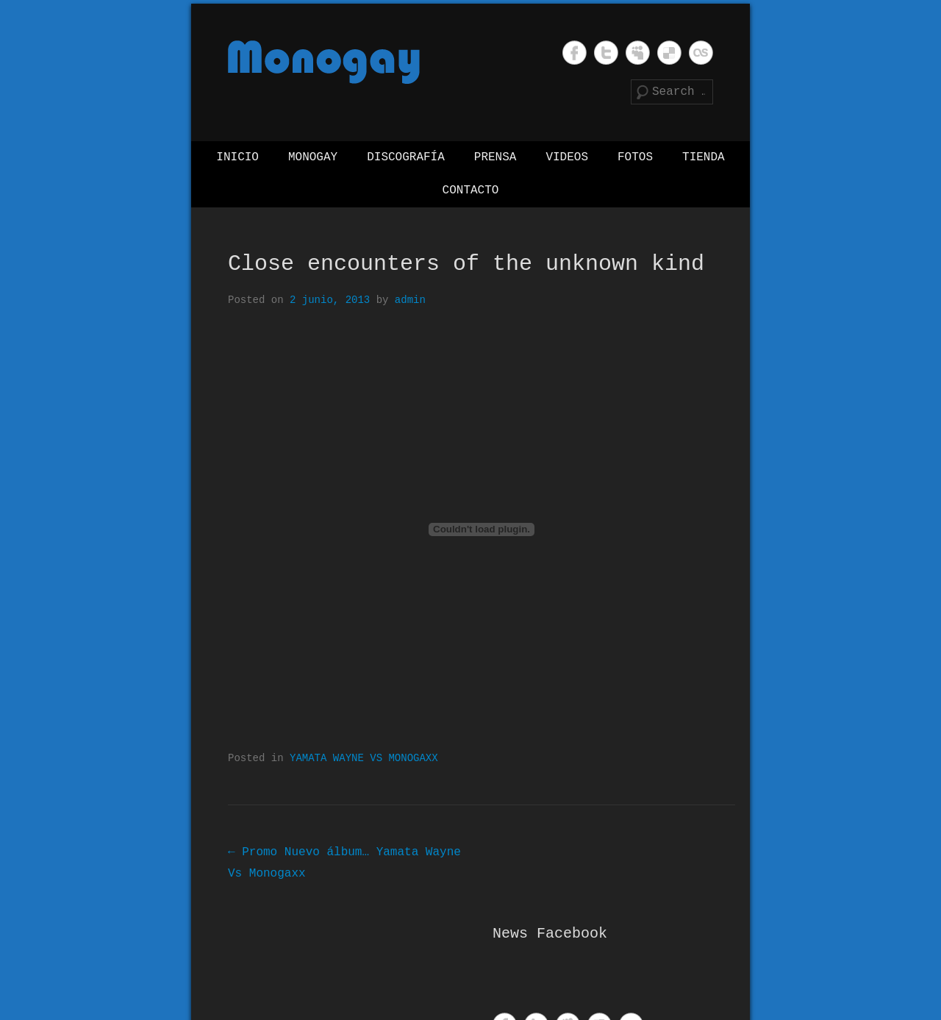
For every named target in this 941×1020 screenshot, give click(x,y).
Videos (566, 157)
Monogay (312, 157)
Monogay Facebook (574, 52)
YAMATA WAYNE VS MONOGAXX (364, 759)
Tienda (703, 157)
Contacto (471, 190)
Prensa (495, 157)
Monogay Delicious (669, 52)
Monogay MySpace (638, 52)
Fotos (635, 157)
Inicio (237, 157)
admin (410, 300)
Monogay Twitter (606, 52)
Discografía (406, 157)
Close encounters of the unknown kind (466, 264)
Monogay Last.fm (701, 52)
